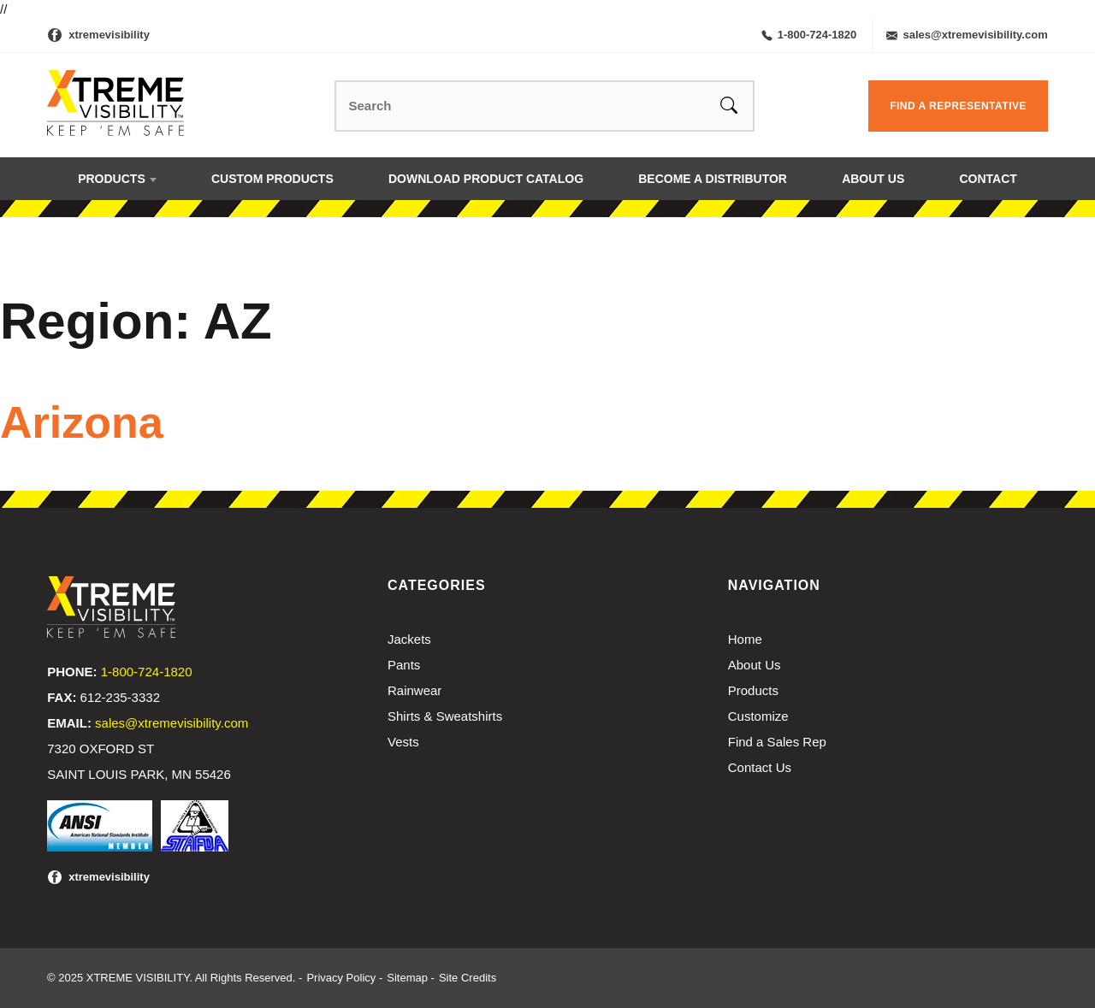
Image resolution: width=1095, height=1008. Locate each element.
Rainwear (414, 690)
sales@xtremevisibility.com (966, 34)
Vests (403, 741)
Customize (758, 716)
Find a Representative (958, 106)
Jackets (409, 639)
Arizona (81, 422)
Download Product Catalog (485, 179)
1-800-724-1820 (809, 34)
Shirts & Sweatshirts (445, 716)
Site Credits (467, 977)
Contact (987, 179)
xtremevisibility (109, 34)
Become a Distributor (712, 179)
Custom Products (272, 179)
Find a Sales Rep (777, 741)
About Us (873, 179)
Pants (404, 664)
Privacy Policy (341, 977)
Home (745, 639)
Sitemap (407, 977)
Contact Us (759, 767)
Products (111, 179)
